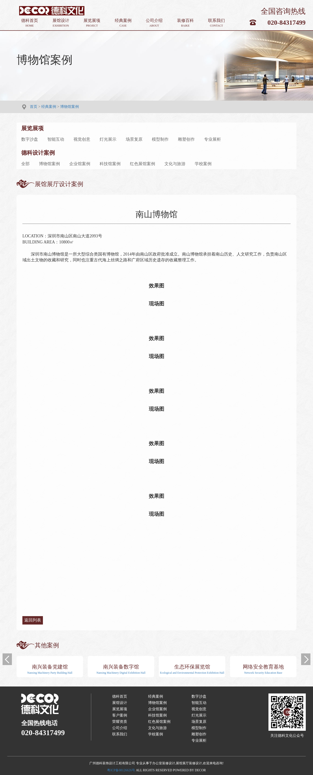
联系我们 (216, 23)
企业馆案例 (79, 163)
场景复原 (134, 139)
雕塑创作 (186, 139)
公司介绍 (154, 23)
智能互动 (55, 139)
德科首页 (30, 23)
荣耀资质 (119, 722)
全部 (25, 163)
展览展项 (92, 23)
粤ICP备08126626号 (121, 770)
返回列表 (32, 620)
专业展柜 (212, 139)
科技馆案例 (110, 163)
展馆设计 (61, 23)
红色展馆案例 (142, 163)
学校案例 (203, 163)
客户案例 (119, 715)
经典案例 (123, 23)
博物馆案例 (69, 107)
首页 (33, 107)
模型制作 (160, 139)
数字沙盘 (29, 139)
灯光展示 (108, 139)
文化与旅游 (174, 163)
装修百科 (185, 23)
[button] (7, 659)
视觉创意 (81, 139)
